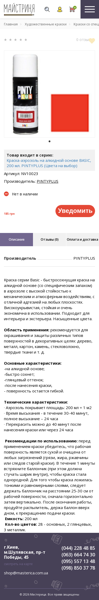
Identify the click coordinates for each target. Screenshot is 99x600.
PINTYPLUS (47, 181)
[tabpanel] (49, 94)
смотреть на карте (18, 564)
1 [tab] (49, 141)
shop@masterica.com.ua (26, 572)
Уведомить (75, 210)
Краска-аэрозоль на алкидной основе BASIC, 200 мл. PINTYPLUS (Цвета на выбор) (49, 163)
